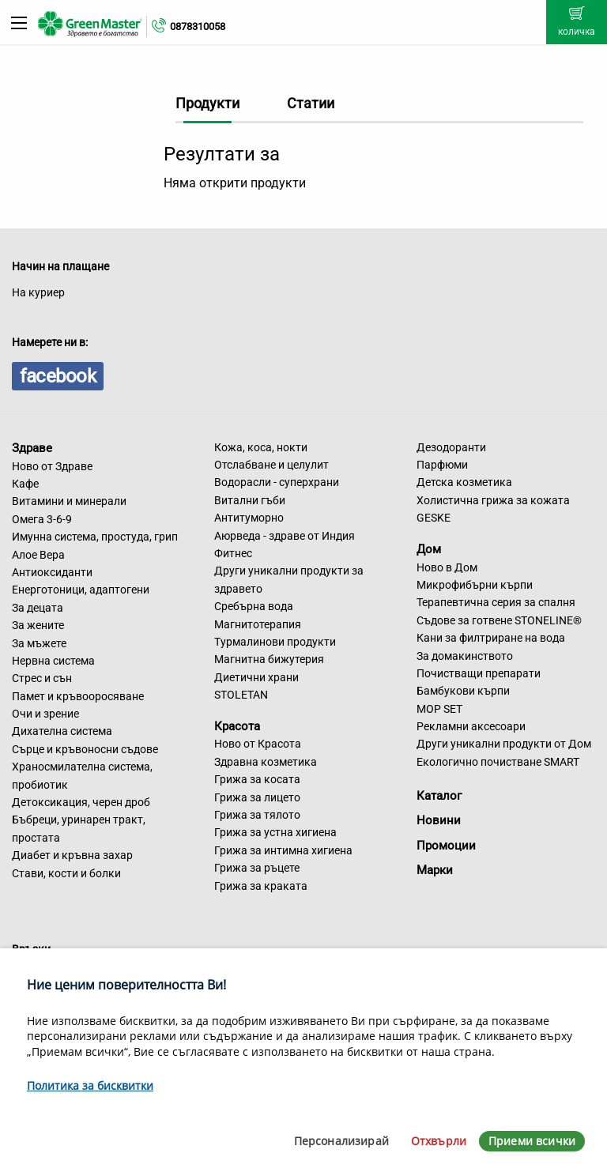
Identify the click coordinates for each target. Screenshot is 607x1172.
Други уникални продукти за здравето (289, 579)
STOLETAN (241, 694)
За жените (38, 625)
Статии (310, 103)
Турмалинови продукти (275, 641)
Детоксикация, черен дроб (81, 802)
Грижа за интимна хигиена (283, 850)
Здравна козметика (265, 762)
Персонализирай (341, 1140)
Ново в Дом (447, 567)
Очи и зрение (45, 713)
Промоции (446, 845)
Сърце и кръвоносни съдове (85, 749)
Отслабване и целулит (271, 464)
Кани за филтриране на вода (491, 637)
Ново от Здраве (52, 466)
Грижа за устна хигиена (275, 832)
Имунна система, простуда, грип (95, 536)
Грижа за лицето (257, 797)
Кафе (25, 483)
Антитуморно (249, 517)
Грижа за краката (260, 886)
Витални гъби (249, 500)
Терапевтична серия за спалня (496, 602)
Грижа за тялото (257, 814)
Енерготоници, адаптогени (80, 589)
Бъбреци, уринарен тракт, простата (78, 828)
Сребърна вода (253, 606)
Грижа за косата (257, 779)
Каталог (439, 796)
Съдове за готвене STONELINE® (499, 620)
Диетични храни (256, 677)
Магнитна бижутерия (269, 659)
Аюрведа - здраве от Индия (284, 535)
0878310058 (197, 26)
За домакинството (465, 656)
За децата (37, 607)
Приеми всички (531, 1140)
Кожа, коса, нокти (260, 447)
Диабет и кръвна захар (72, 855)
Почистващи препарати (479, 673)
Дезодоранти (451, 447)
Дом (429, 549)
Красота (237, 725)
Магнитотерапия (257, 624)
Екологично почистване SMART (498, 762)
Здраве (32, 448)
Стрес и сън (42, 678)
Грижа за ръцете (257, 867)
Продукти (207, 103)
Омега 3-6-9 (42, 519)
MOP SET (439, 709)
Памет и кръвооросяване (78, 696)
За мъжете (39, 643)
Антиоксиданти (52, 572)
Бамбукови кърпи (463, 690)
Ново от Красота (257, 743)
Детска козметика (464, 482)
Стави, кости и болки (66, 873)
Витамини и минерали (69, 501)
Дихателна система (62, 731)
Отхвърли (438, 1140)
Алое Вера (38, 554)
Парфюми (442, 464)
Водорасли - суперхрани (276, 482)
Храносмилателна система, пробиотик (82, 775)
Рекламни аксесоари (471, 726)
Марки (435, 870)
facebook (58, 376)
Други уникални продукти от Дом (504, 743)
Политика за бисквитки (90, 1085)
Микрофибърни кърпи (475, 584)
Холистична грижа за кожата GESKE (493, 509)
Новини (439, 820)
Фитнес (233, 553)
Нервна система (53, 660)
